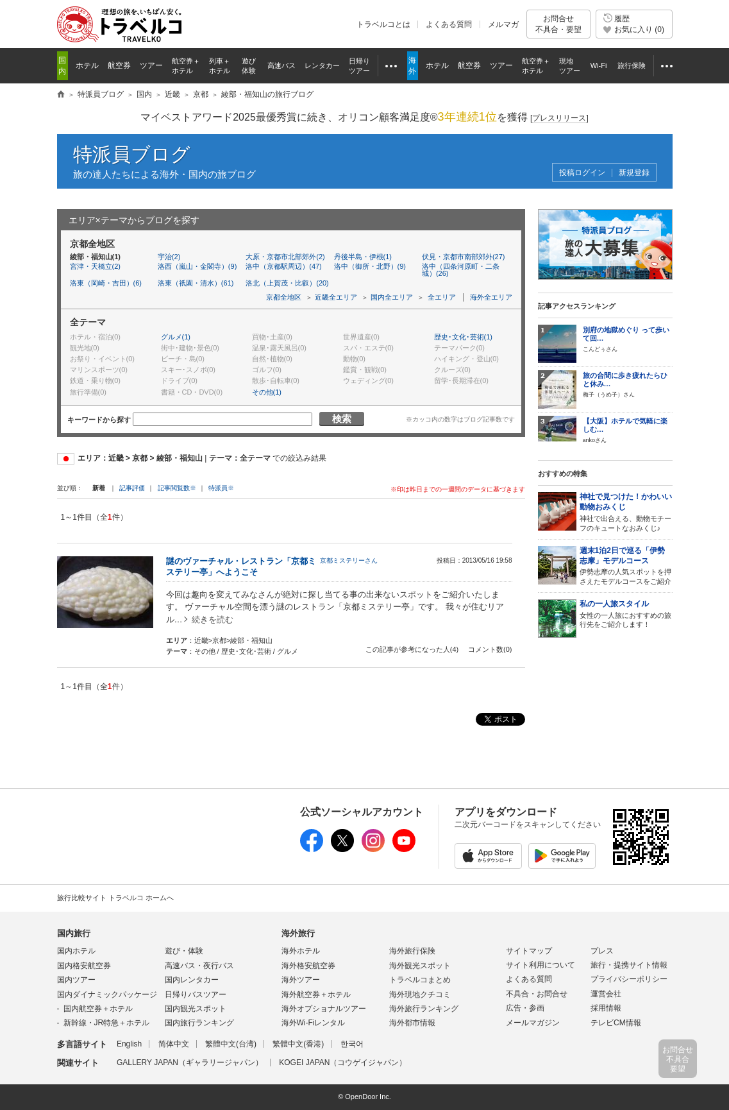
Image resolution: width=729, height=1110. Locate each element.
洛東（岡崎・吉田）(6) (106, 283)
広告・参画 (525, 1007)
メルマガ (503, 24)
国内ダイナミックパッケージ (107, 994)
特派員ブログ (131, 154)
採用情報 (606, 1007)
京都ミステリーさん (349, 560)
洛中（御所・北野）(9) (370, 266)
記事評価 (132, 487)
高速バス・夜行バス (199, 965)
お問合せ (558, 24)
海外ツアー (300, 979)
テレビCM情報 (616, 1022)
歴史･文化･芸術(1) (463, 337)
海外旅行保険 (412, 950)
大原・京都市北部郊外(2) (285, 256)
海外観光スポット (420, 965)
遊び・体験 (184, 950)
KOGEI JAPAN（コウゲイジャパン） (342, 1062)
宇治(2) (169, 256)
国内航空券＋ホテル (98, 1008)
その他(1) (266, 392)
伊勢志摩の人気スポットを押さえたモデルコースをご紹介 (626, 565)
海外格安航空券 (308, 965)
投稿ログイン (582, 173)
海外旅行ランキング (423, 1008)
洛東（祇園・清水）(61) (196, 283)
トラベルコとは (383, 24)
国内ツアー (76, 979)
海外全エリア (491, 297)
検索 (341, 418)
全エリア (442, 297)
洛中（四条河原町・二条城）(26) (460, 269)
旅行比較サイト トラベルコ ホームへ (115, 897)
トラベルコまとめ (420, 979)
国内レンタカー (192, 979)
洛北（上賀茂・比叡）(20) (287, 283)
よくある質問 (449, 24)
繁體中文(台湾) (230, 1043)
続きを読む (212, 619)
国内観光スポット (195, 1008)
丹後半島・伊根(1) (363, 256)
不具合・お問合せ (536, 993)
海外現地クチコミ (420, 994)
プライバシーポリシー (629, 979)
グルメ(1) (175, 337)
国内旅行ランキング (199, 1022)
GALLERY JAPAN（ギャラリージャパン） (190, 1062)
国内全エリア (392, 297)
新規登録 (634, 173)
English (129, 1043)
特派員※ (221, 487)
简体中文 (173, 1043)
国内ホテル (76, 950)
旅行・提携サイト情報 (629, 965)
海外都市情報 (412, 1022)
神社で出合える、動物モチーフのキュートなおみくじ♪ (626, 511)
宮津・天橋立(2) (95, 266)
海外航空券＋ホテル (316, 994)
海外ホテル (300, 950)
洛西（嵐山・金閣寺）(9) (197, 266)
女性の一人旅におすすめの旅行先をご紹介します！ (626, 614)
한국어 (352, 1043)
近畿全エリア (336, 297)
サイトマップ (529, 950)
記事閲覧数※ (177, 487)
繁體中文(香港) (298, 1043)
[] (559, 118)
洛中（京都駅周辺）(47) (284, 266)
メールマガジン (533, 1022)
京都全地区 (283, 297)
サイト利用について (540, 965)
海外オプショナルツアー (323, 1008)
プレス (602, 950)
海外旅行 (298, 933)
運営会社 (606, 993)
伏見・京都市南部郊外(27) (463, 256)
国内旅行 (73, 933)
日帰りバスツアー (195, 994)
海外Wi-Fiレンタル (313, 1022)
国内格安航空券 (84, 965)
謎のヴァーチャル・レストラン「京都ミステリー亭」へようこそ (241, 566)
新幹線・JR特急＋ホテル (106, 1022)
